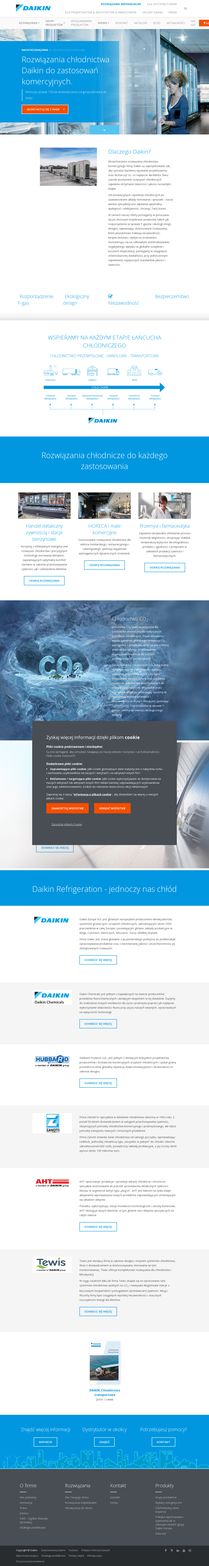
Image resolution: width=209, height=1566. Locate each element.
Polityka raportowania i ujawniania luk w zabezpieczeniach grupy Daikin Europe (169, 1522)
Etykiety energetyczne (168, 1502)
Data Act (160, 1533)
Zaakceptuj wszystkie (67, 808)
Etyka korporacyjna (27, 1555)
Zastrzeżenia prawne (53, 1550)
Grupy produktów (165, 1497)
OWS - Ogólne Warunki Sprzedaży (34, 1520)
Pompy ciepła (76, 1555)
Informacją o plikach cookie (92, 794)
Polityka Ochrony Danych (95, 1550)
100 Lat (193, 23)
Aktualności (175, 23)
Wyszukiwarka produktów (81, 23)
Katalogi (140, 23)
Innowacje (26, 1502)
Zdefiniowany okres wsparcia (167, 1509)
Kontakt (121, 23)
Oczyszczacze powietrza (30, 1561)
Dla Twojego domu (77, 1497)
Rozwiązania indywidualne (81, 1502)
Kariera (24, 1513)
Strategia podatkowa (32, 1527)
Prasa (23, 1508)
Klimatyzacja (94, 1555)
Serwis (114, 1502)
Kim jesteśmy (28, 1497)
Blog (156, 23)
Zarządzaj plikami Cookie (66, 824)
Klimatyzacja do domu (78, 1508)
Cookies (73, 1550)
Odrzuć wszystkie (112, 808)
